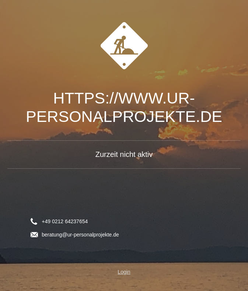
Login (124, 272)
